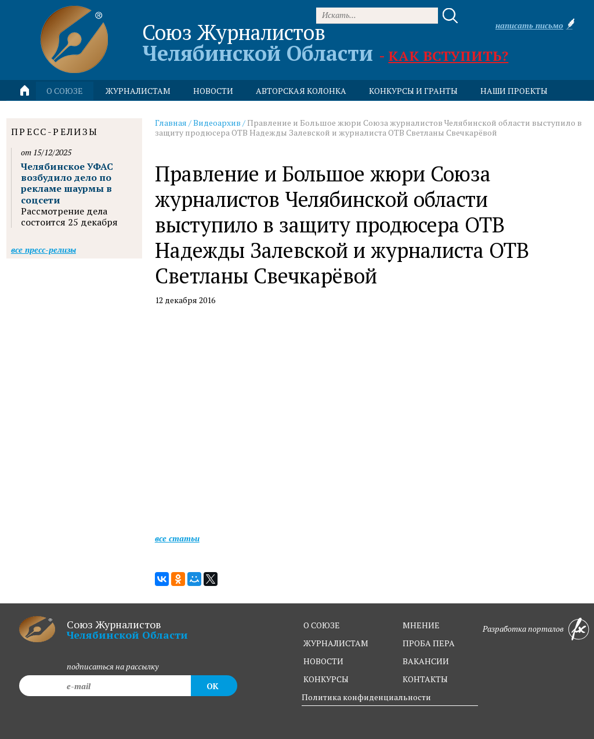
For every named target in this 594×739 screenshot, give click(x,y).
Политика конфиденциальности (366, 696)
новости (213, 90)
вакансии (426, 661)
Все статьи (177, 538)
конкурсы (326, 679)
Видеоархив (217, 122)
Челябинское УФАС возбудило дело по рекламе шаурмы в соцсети (67, 183)
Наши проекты (514, 90)
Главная (171, 122)
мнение (421, 625)
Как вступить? (448, 55)
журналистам (335, 643)
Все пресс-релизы (43, 249)
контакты (425, 679)
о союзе (321, 625)
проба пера (429, 643)
